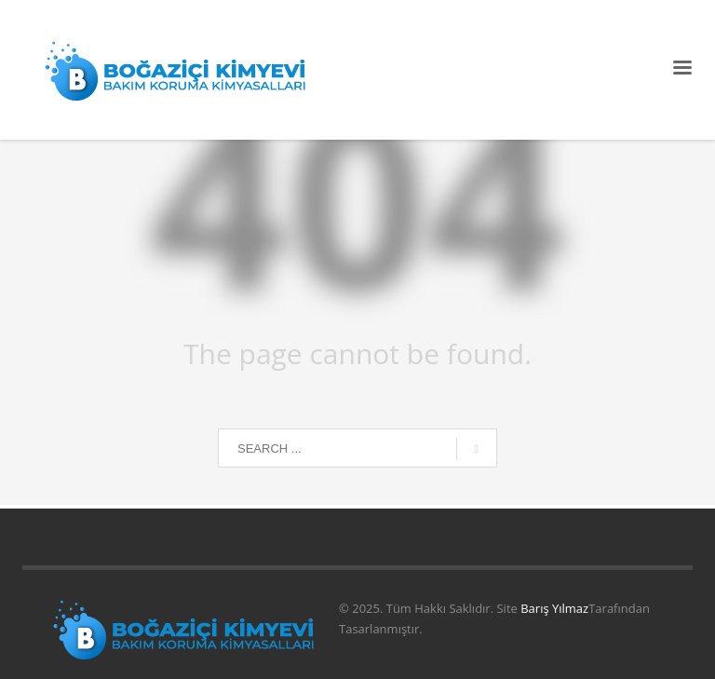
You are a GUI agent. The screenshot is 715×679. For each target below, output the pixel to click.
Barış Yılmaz (554, 608)
